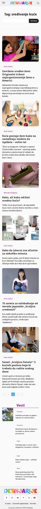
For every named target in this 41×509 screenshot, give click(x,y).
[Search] (34, 21)
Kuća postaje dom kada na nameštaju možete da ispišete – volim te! (19, 139)
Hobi (18, 441)
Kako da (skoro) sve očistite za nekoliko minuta (20, 251)
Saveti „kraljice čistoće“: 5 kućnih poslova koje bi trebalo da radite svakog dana (19, 366)
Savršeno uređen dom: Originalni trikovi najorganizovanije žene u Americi (18, 75)
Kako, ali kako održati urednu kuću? (16, 198)
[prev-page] (4, 394)
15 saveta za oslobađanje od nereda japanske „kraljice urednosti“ (20, 306)
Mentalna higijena (10, 193)
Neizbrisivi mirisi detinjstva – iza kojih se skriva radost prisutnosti (26, 431)
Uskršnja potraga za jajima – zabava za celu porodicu (26, 416)
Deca (18, 468)
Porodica (20, 412)
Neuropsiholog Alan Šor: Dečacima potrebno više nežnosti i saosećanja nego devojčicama (26, 475)
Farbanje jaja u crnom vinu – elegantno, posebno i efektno (27, 446)
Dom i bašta (8, 66)
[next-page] (22, 394)
